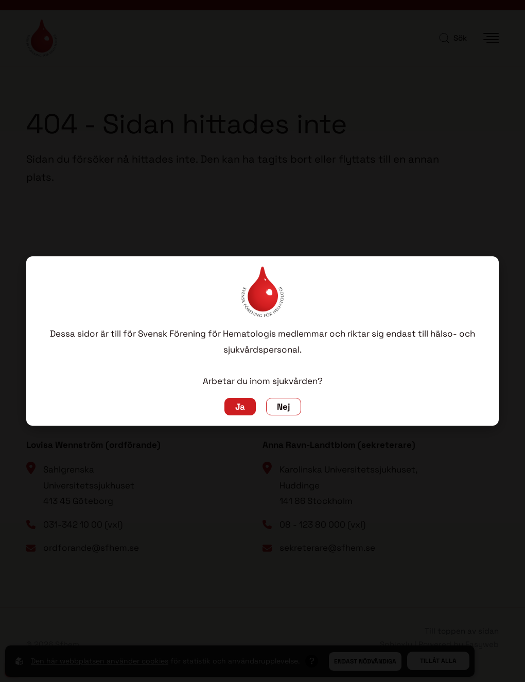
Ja (240, 406)
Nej (283, 406)
